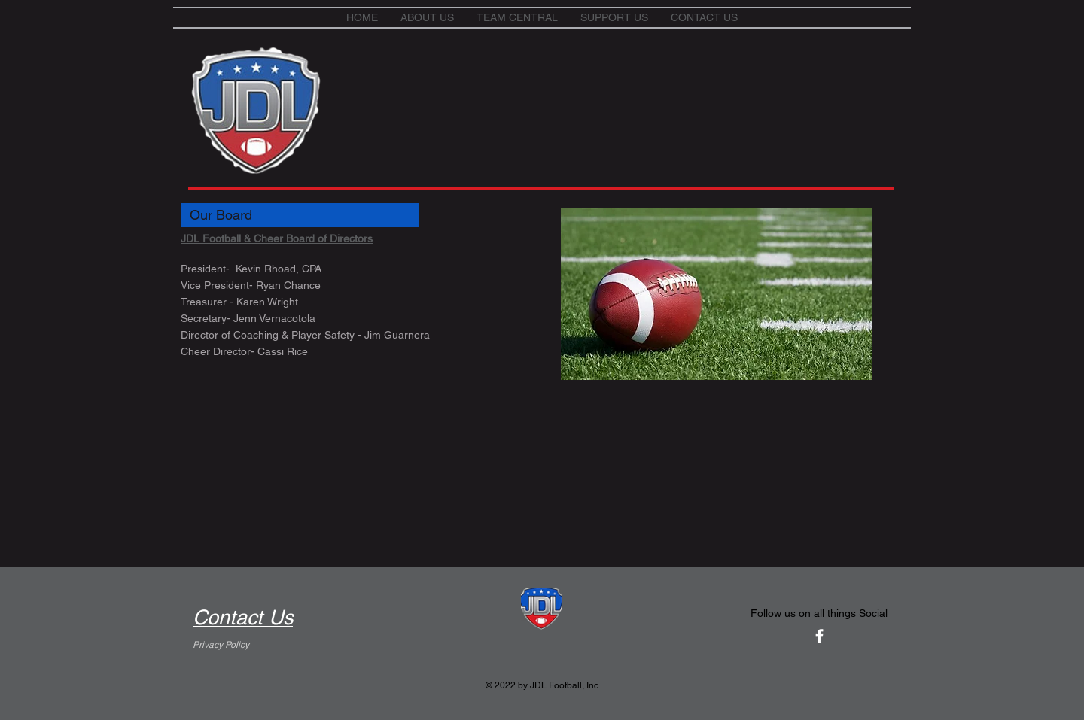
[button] (427, 17)
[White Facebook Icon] (819, 636)
